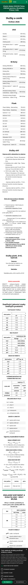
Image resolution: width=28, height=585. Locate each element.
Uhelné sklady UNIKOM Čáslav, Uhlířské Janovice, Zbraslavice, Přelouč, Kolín (14, 8)
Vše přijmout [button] (7, 582)
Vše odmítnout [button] (20, 582)
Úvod (14, 2)
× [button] (26, 549)
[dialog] (14, 566)
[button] (14, 579)
